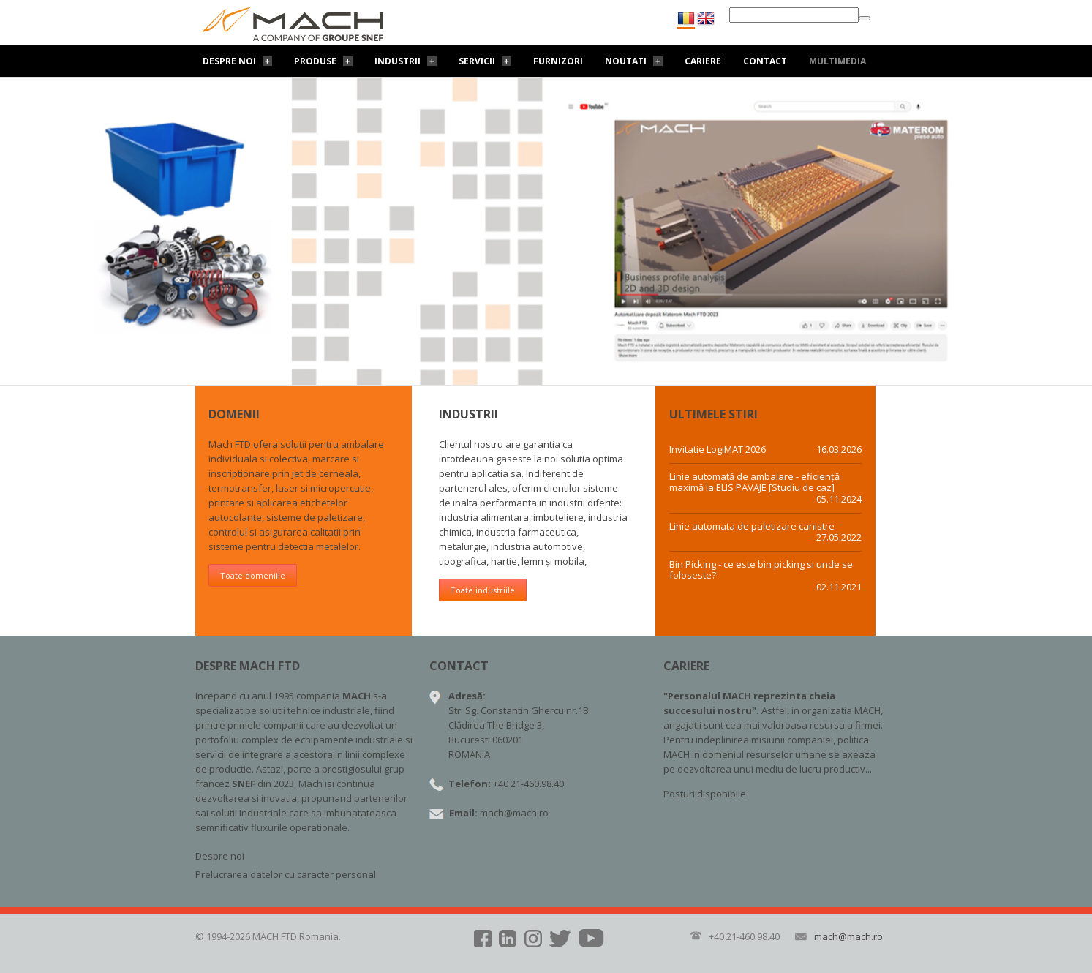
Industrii (397, 61)
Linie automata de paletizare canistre (752, 527)
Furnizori (558, 61)
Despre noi (229, 61)
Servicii (477, 61)
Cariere (703, 61)
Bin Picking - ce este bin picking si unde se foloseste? (761, 570)
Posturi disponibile (704, 793)
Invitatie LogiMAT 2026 (717, 450)
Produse (315, 61)
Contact (765, 61)
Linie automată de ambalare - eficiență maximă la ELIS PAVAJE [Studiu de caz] (754, 482)
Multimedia (837, 61)
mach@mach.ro (514, 812)
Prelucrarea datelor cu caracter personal (285, 874)
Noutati (626, 61)
